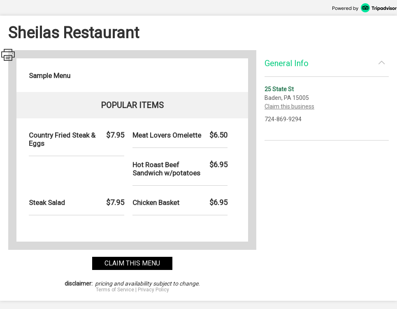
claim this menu (132, 263)
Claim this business (289, 106)
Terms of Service (115, 290)
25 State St (279, 89)
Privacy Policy (153, 290)
